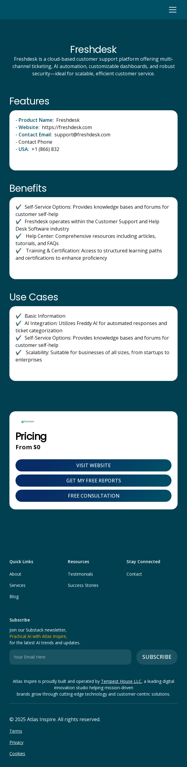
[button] (171, 9)
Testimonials (80, 574)
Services (17, 585)
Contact (134, 574)
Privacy (16, 742)
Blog (14, 596)
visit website (93, 465)
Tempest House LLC (121, 681)
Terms (15, 731)
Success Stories (83, 585)
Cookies (17, 753)
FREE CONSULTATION (93, 495)
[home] (10, 9)
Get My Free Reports (93, 480)
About (15, 574)
